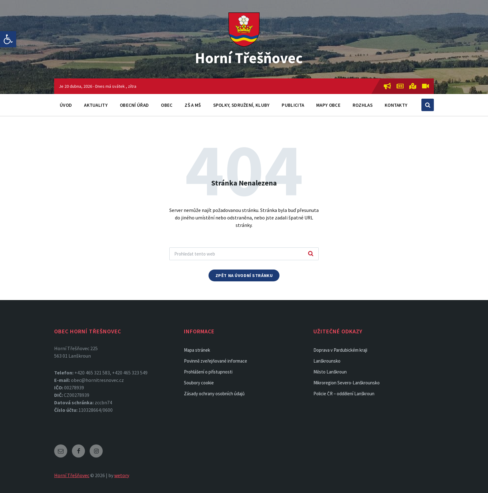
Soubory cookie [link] (199, 383)
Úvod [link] (66, 105)
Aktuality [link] (96, 105)
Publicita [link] (293, 105)
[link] (8, 39)
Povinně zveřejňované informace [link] (215, 361)
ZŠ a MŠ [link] (193, 105)
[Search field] (244, 254)
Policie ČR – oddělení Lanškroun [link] (343, 394)
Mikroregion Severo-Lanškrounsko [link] (346, 383)
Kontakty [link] (396, 105)
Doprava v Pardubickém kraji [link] (340, 350)
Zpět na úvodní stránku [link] (244, 275)
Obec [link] (166, 105)
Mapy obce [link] (328, 105)
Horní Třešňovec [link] (249, 58)
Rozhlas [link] (363, 105)
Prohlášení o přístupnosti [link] (208, 372)
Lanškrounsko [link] (326, 361)
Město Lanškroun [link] (330, 372)
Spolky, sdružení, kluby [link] (241, 105)
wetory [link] (121, 475)
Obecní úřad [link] (134, 105)
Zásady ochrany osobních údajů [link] (214, 394)
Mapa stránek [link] (197, 350)
